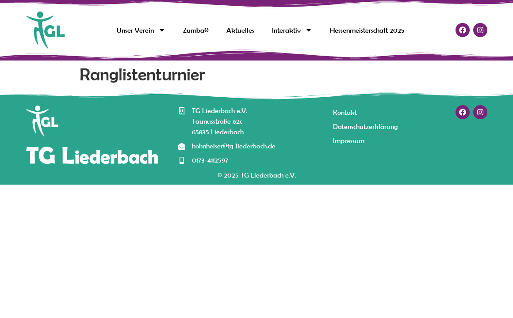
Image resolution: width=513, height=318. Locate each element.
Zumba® (196, 30)
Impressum (348, 140)
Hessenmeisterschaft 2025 (367, 30)
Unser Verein (141, 30)
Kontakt (345, 112)
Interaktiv (292, 30)
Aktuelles (240, 30)
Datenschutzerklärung (365, 126)
